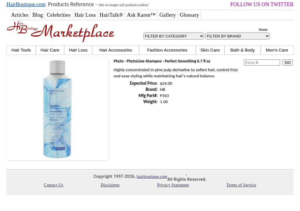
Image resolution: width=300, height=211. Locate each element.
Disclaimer (110, 185)
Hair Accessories (115, 49)
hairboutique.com (152, 176)
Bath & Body (242, 49)
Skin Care (210, 49)
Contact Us (53, 185)
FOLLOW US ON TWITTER (262, 4)
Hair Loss (78, 49)
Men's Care (277, 49)
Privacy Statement (173, 185)
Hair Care (49, 49)
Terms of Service (241, 185)
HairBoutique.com (25, 4)
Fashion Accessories (167, 49)
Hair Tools (21, 49)
